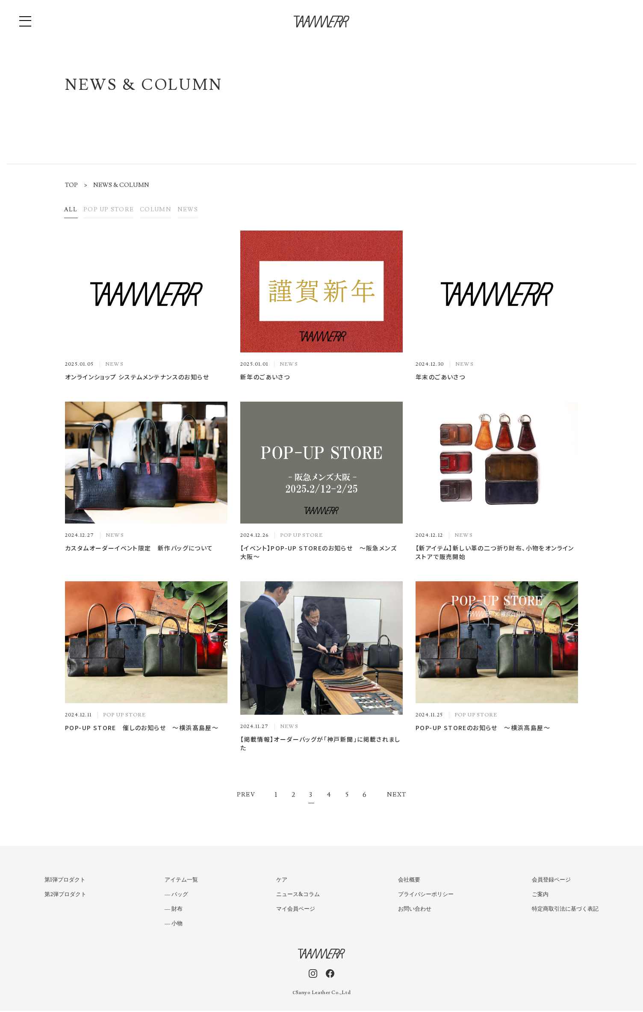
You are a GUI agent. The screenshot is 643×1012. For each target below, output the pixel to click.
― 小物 (174, 924)
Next (397, 796)
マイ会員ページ (295, 910)
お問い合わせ (414, 910)
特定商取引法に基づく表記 (565, 910)
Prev (246, 796)
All (73, 210)
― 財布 (174, 910)
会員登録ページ (551, 881)
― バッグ (176, 895)
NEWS (207, 210)
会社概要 (409, 881)
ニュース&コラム (298, 895)
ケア (281, 881)
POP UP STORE (116, 210)
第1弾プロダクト (65, 881)
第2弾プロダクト (65, 895)
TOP (71, 185)
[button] (25, 21)
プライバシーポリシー (426, 895)
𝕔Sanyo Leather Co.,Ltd (321, 994)
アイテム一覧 (181, 881)
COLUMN (170, 210)
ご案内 (540, 895)
